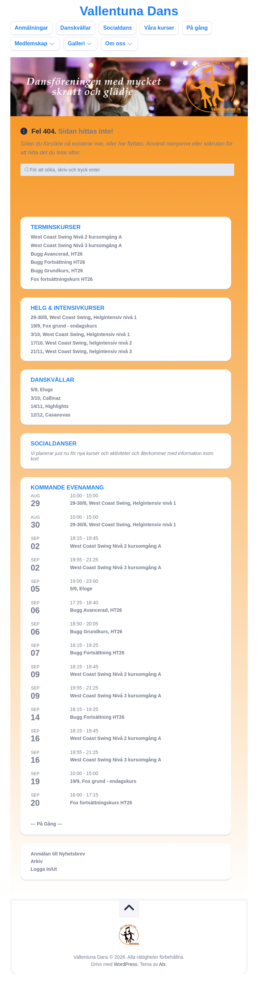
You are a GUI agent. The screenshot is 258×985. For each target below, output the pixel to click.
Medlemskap (31, 43)
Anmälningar (31, 28)
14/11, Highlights (50, 406)
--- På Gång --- (46, 824)
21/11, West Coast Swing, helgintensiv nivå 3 (81, 351)
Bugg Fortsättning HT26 (58, 262)
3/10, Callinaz (46, 398)
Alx (162, 964)
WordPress (125, 964)
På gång (197, 28)
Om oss (115, 43)
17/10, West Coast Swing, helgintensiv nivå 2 (81, 343)
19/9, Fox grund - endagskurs (64, 326)
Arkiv (37, 861)
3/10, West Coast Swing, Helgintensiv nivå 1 (80, 334)
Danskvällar (75, 28)
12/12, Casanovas (51, 415)
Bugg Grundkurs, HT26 (57, 270)
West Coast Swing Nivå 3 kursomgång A (76, 245)
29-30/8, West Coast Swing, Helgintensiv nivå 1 (84, 317)
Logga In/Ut (44, 869)
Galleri (76, 43)
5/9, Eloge (42, 389)
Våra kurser (159, 28)
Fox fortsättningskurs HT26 (62, 279)
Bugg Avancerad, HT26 (56, 254)
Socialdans (117, 28)
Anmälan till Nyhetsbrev (58, 854)
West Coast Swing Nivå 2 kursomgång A (76, 237)
